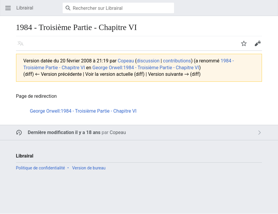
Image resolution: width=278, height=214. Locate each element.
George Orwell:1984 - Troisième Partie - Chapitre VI (145, 67)
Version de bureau (88, 168)
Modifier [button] (259, 46)
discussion (148, 61)
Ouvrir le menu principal (10, 11)
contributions (177, 61)
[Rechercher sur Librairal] (118, 8)
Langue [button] (22, 46)
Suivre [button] (246, 46)
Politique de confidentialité (40, 168)
